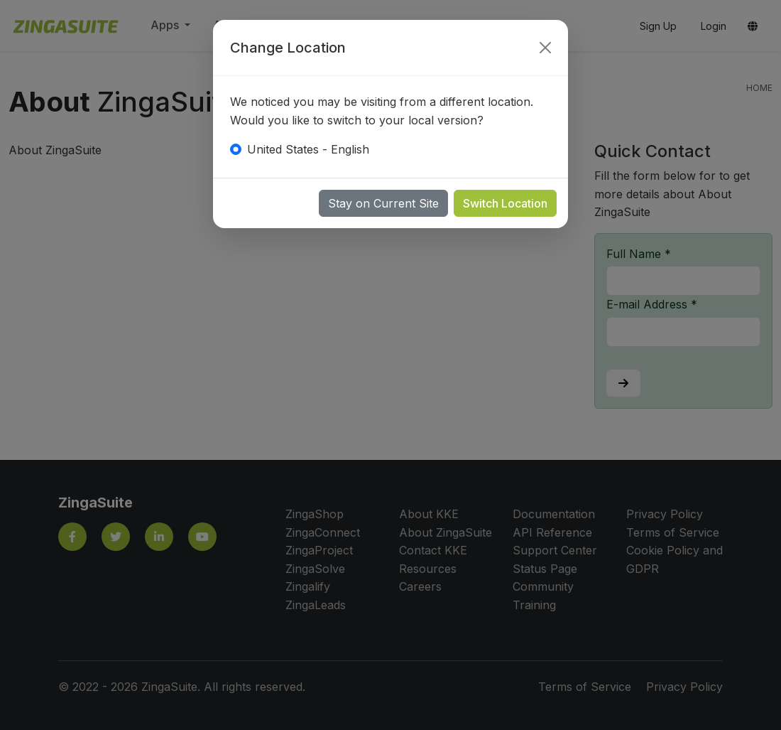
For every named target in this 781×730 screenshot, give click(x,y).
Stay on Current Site (383, 203)
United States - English (308, 149)
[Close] (545, 47)
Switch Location (505, 203)
